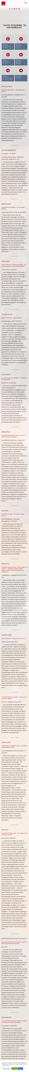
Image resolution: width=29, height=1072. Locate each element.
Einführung (18, 63)
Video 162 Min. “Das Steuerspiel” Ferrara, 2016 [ (19, 62)
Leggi (7, 1065)
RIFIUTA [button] (20, 1068)
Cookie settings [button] (6, 1068)
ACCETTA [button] (14, 1068)
